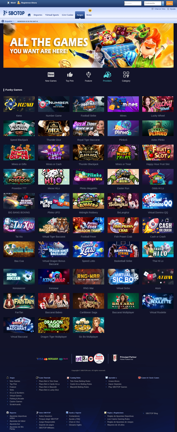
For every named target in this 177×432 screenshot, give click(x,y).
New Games (15, 381)
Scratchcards (15, 404)
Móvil (13, 3)
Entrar (169, 3)
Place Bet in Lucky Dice (49, 390)
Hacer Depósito (114, 384)
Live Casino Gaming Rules (118, 419)
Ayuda (172, 9)
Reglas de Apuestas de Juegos (120, 422)
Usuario (128, 3)
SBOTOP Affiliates (46, 428)
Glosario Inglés (75, 425)
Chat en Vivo (160, 9)
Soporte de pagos (46, 425)
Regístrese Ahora (29, 3)
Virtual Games (16, 396)
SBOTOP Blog (152, 413)
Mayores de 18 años (115, 425)
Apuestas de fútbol (17, 421)
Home (29, 15)
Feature (13, 387)
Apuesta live (15, 424)
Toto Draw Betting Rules (80, 381)
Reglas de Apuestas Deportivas (120, 416)
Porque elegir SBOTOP (48, 419)
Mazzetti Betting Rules (79, 387)
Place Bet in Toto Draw (48, 381)
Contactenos (74, 416)
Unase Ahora (113, 381)
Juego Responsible (47, 422)
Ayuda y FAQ (74, 419)
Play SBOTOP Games (117, 387)
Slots (12, 390)
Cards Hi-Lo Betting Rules (81, 384)
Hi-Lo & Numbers (17, 393)
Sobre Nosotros (45, 416)
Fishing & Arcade (17, 399)
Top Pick (13, 384)
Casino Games (16, 401)
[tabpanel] (88, 45)
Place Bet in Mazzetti (48, 387)
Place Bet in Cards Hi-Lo (49, 384)
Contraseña (150, 3)
